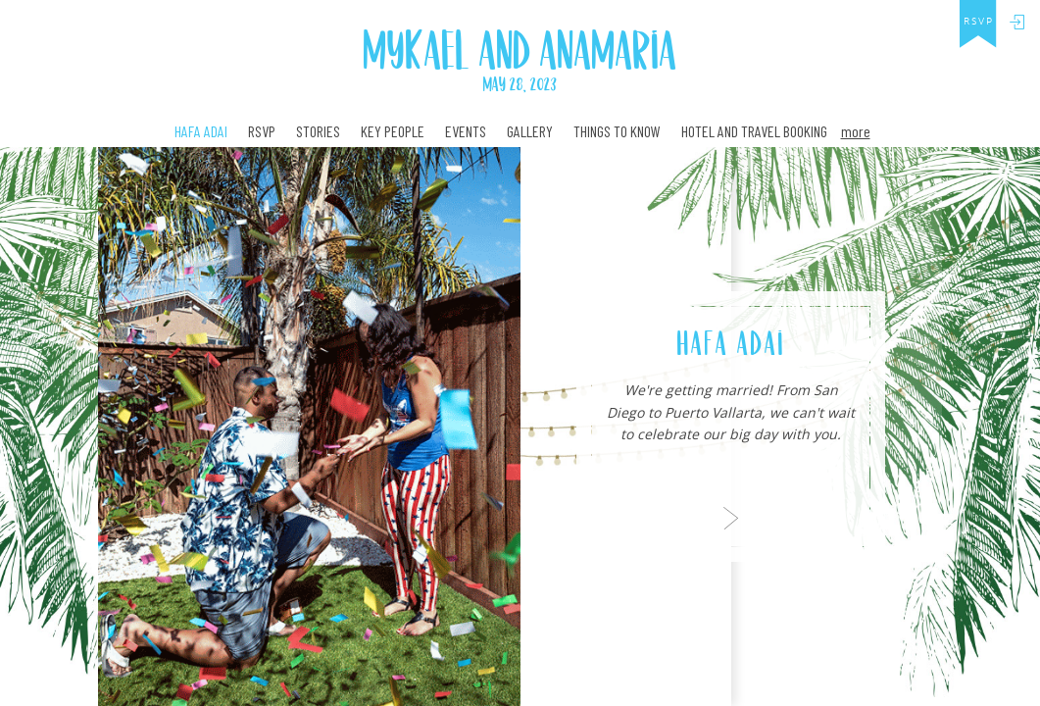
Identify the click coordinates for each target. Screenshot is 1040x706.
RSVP (261, 132)
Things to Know (617, 132)
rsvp (979, 21)
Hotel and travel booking (754, 132)
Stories (318, 132)
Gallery (530, 132)
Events (465, 132)
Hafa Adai (200, 132)
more (855, 131)
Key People (392, 132)
